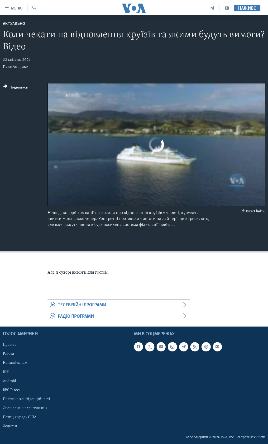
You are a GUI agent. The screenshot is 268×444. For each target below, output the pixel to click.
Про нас (9, 345)
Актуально (14, 24)
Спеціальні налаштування (25, 408)
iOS (6, 372)
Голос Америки (16, 67)
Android (9, 381)
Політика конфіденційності (26, 399)
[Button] (15, 88)
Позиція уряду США (19, 417)
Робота (8, 354)
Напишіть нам (15, 363)
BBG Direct (11, 390)
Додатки (10, 426)
